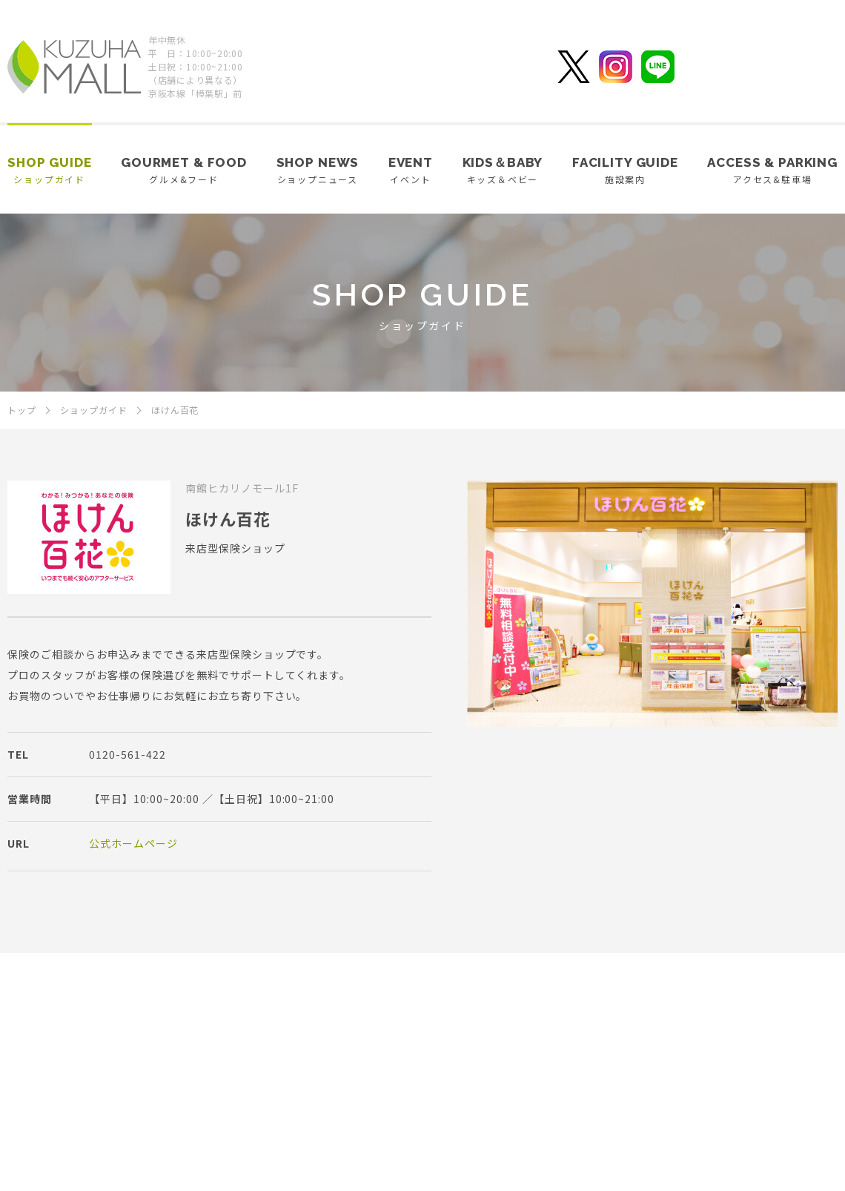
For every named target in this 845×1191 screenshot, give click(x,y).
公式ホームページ (133, 843)
